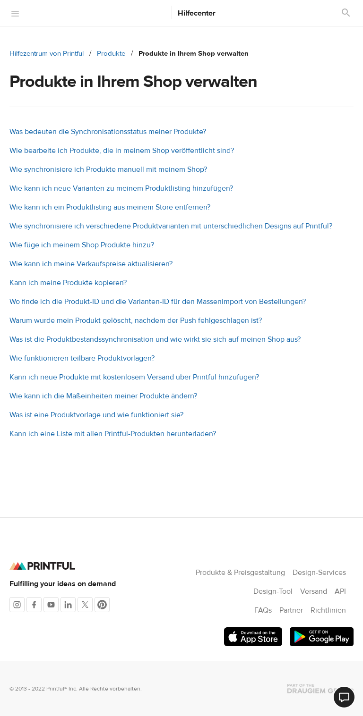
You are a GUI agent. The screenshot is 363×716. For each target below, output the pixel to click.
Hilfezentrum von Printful (46, 53)
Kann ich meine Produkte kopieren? (68, 282)
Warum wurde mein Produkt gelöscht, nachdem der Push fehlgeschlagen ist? (135, 320)
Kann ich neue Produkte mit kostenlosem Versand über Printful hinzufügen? (134, 377)
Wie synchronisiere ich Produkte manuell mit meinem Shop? (108, 169)
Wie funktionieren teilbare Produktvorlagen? (82, 358)
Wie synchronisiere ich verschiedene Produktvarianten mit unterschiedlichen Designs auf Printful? (170, 226)
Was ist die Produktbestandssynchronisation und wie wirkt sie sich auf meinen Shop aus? (155, 339)
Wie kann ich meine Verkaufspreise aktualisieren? (91, 264)
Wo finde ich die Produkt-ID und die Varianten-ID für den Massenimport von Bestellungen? (157, 301)
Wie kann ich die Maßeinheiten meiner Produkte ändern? (103, 396)
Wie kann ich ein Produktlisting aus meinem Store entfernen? (109, 207)
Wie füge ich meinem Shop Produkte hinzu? (81, 245)
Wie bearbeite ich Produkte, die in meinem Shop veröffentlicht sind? (121, 150)
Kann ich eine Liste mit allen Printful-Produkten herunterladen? (112, 433)
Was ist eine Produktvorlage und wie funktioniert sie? (96, 415)
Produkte (111, 53)
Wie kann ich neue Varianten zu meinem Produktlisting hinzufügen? (121, 188)
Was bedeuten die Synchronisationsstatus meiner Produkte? (107, 131)
